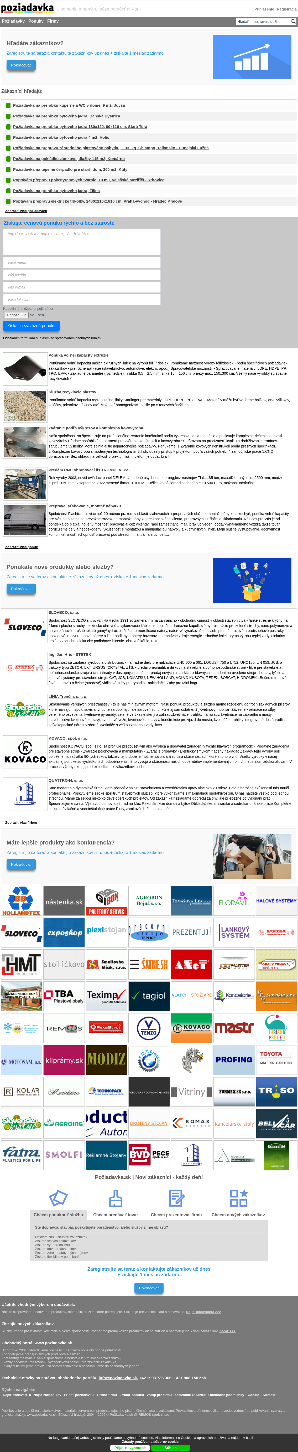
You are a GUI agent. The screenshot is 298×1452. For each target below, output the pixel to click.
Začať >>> (227, 1331)
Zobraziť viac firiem (21, 823)
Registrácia (287, 9)
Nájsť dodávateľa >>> (203, 1312)
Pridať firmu (107, 1393)
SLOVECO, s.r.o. (64, 612)
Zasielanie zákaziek (190, 1393)
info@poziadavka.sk (118, 1378)
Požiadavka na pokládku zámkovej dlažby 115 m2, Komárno (69, 158)
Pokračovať (21, 65)
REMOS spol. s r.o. (153, 1415)
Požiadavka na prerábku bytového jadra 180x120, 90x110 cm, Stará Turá (80, 126)
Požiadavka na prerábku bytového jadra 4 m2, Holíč (61, 137)
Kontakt (269, 1393)
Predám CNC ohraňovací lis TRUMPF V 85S (89, 470)
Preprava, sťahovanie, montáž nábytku (85, 506)
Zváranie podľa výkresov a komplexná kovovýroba (96, 428)
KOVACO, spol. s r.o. (68, 738)
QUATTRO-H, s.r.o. (66, 780)
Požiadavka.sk (121, 1415)
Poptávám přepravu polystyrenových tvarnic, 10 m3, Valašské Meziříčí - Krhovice (88, 180)
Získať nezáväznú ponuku (31, 325)
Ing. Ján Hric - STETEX (70, 654)
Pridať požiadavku (79, 1393)
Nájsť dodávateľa (17, 1393)
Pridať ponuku (132, 1393)
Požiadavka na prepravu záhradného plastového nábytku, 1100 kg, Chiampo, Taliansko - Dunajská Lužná (111, 148)
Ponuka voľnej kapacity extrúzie (78, 355)
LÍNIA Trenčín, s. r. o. (68, 696)
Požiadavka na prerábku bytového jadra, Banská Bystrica (66, 116)
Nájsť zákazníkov (47, 1393)
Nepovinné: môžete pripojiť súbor (28, 309)
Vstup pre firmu (159, 1393)
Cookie (253, 1393)
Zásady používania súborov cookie (150, 1442)
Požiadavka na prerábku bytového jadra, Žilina (56, 190)
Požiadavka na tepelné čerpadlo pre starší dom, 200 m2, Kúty (70, 169)
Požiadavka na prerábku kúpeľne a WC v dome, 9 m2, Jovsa (69, 105)
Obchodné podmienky (226, 1393)
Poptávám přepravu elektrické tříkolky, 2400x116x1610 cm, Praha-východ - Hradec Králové (97, 201)
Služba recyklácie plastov (72, 392)
